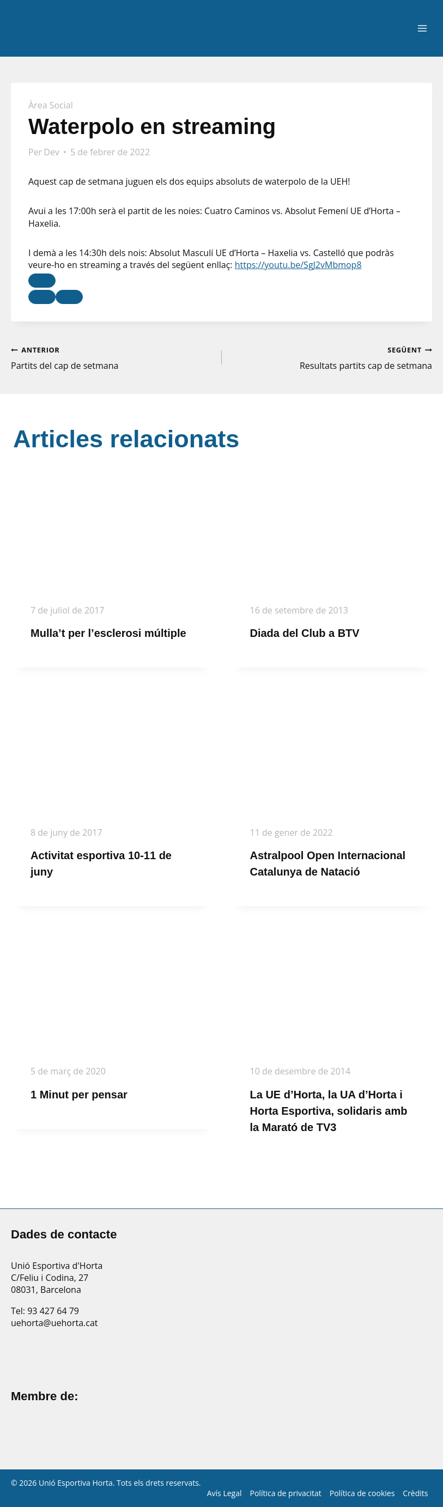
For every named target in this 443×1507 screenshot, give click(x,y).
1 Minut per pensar (79, 1095)
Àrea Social (50, 105)
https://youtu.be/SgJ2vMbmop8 (298, 265)
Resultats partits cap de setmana (331, 357)
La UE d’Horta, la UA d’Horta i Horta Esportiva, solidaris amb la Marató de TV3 (329, 1111)
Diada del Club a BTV (305, 633)
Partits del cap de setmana (112, 357)
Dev (51, 152)
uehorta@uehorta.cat (54, 1323)
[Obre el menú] (422, 28)
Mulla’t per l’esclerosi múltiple (108, 633)
